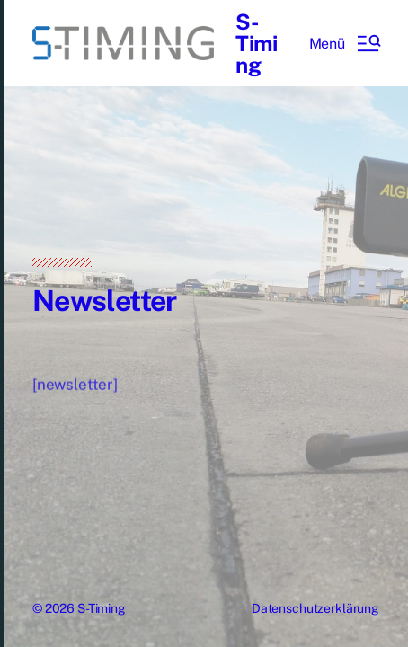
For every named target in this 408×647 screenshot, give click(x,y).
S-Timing (256, 43)
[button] (344, 43)
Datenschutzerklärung (315, 608)
